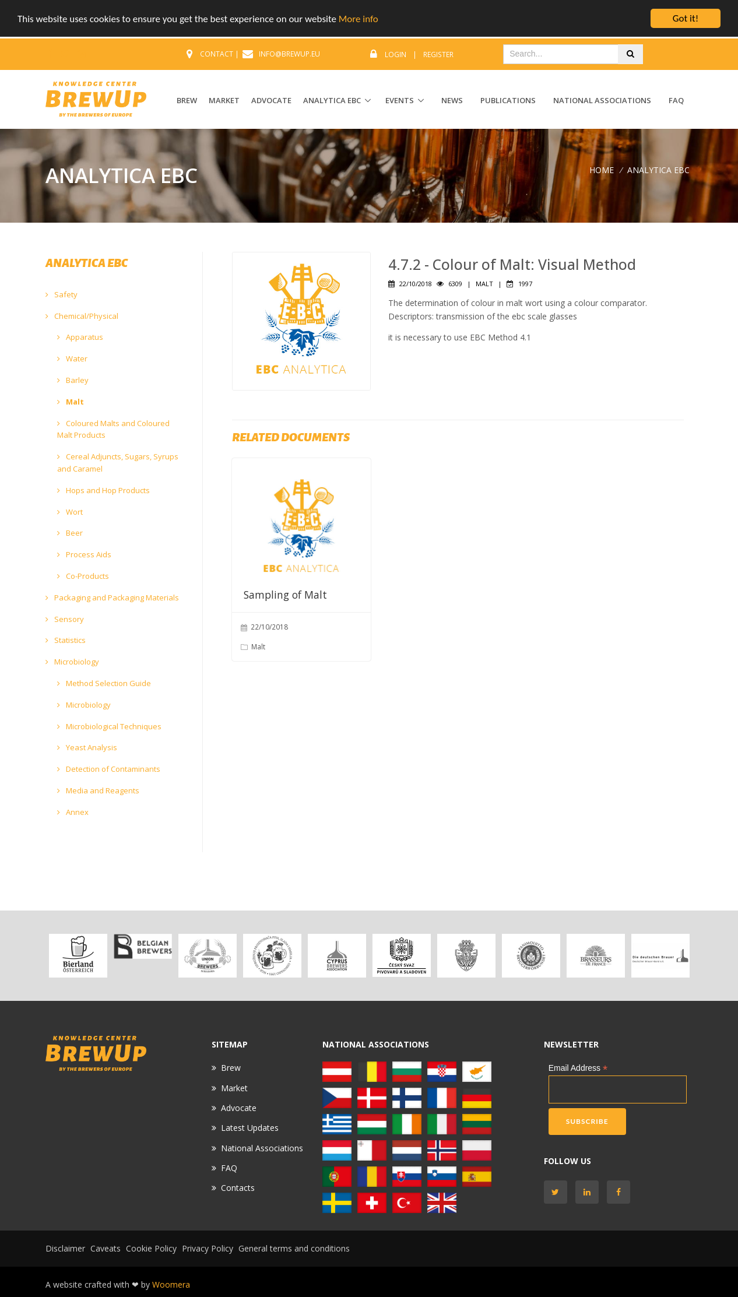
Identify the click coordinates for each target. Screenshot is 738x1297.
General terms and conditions (294, 1248)
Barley (73, 380)
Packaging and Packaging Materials (112, 597)
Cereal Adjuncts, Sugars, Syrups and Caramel (117, 462)
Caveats (105, 1248)
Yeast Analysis (87, 747)
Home (601, 169)
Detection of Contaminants (108, 769)
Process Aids (84, 554)
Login (395, 54)
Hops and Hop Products (103, 490)
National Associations (602, 100)
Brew (231, 1067)
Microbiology (72, 661)
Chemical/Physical (81, 316)
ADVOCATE (271, 100)
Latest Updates (250, 1127)
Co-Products (83, 576)
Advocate (238, 1107)
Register (438, 54)
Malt (70, 401)
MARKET (224, 100)
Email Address (578, 1068)
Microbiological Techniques (109, 726)
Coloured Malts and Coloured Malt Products (113, 429)
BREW (187, 100)
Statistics (65, 640)
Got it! (685, 18)
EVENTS (399, 100)
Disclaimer (65, 1248)
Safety (61, 294)
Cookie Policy (151, 1248)
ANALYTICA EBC (332, 100)
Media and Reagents (98, 790)
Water (72, 358)
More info (358, 19)
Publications (508, 100)
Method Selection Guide (104, 683)
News (452, 100)
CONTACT (216, 54)
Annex (73, 812)
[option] (77, 956)
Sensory (64, 619)
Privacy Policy (207, 1248)
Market (234, 1088)
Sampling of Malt (285, 595)
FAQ (676, 100)
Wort (70, 512)
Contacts (238, 1187)
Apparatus (80, 337)
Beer (70, 533)
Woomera (171, 1284)
